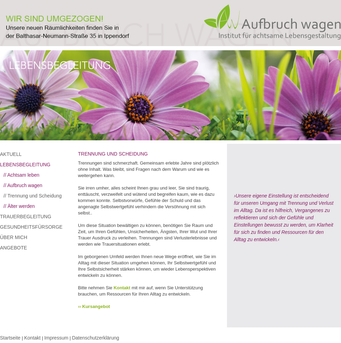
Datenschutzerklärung (95, 338)
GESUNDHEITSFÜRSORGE (31, 227)
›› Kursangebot (94, 306)
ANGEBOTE (13, 247)
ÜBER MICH (13, 237)
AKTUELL (10, 154)
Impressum (56, 338)
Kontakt (122, 287)
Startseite (10, 338)
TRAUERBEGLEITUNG (25, 216)
